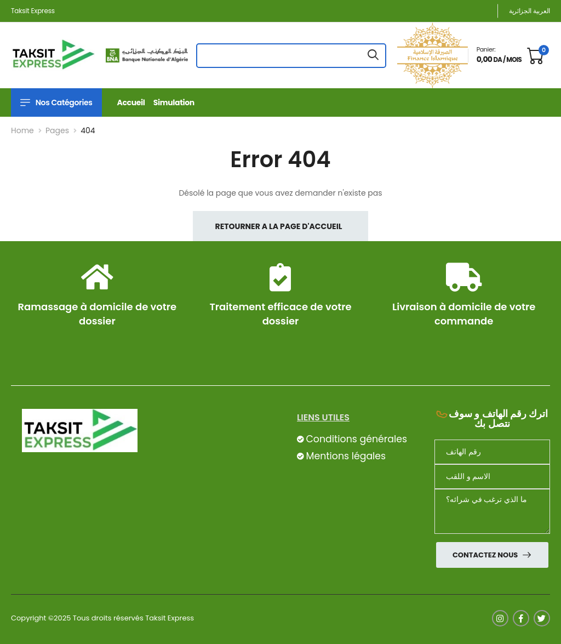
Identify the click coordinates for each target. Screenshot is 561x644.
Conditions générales (356, 439)
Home (22, 130)
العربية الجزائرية (529, 10)
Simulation (173, 102)
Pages (57, 130)
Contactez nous (486, 555)
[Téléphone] (492, 452)
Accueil (131, 102)
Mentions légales (346, 456)
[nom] (492, 476)
